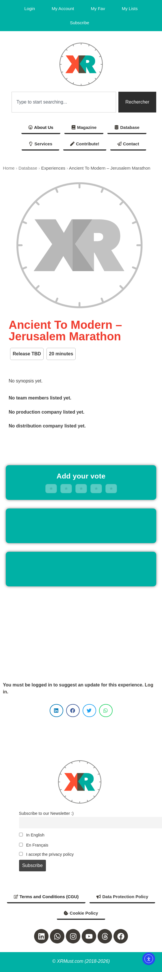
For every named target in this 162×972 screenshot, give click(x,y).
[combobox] (64, 102)
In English (31, 835)
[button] (56, 710)
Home (9, 168)
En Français (34, 845)
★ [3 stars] (81, 488)
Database (27, 168)
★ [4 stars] (96, 488)
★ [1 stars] (51, 488)
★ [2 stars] (66, 488)
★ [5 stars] (111, 488)
